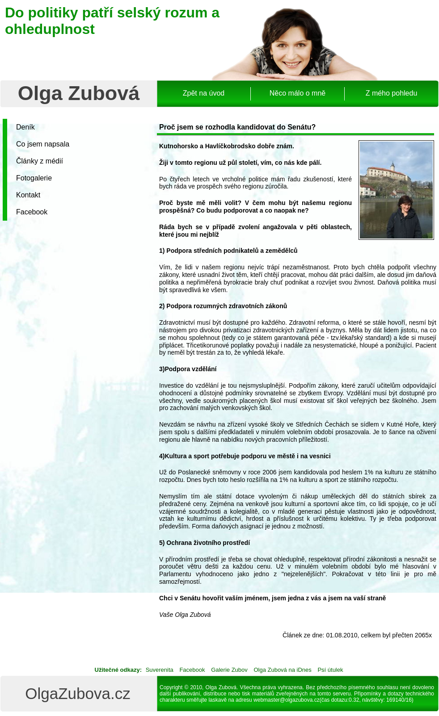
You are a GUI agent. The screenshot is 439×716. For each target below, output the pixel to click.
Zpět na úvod (203, 93)
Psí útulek (330, 669)
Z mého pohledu (392, 93)
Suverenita (159, 669)
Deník (25, 127)
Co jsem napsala (42, 144)
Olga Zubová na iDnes (282, 669)
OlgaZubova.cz (77, 693)
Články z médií (39, 161)
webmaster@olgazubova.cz (286, 700)
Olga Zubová (79, 93)
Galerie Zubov (229, 669)
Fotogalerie (34, 178)
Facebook (31, 212)
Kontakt (28, 195)
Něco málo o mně (297, 93)
